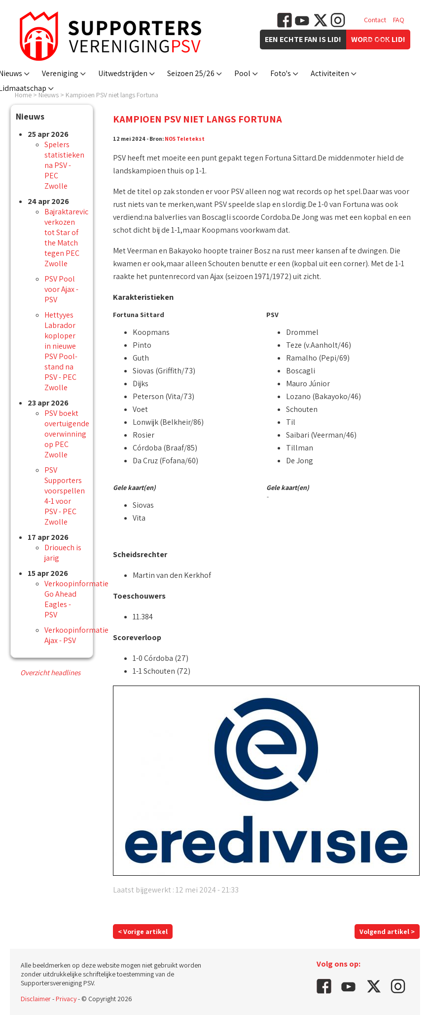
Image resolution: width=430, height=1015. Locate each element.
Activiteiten (330, 73)
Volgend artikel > (387, 931)
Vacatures (378, 39)
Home (23, 94)
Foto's (280, 73)
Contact (375, 19)
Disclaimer (36, 998)
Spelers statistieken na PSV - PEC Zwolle (64, 165)
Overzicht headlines (50, 672)
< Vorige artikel (143, 931)
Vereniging (60, 73)
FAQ (398, 19)
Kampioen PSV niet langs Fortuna (112, 94)
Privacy (66, 998)
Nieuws (48, 94)
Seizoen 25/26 (191, 73)
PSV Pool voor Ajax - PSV (61, 289)
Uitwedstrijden (122, 73)
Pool (242, 73)
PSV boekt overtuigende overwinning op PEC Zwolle (66, 434)
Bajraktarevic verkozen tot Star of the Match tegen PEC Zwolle (66, 237)
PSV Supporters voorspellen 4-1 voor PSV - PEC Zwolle (64, 496)
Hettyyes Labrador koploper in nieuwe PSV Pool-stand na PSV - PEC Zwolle (60, 351)
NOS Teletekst (185, 138)
